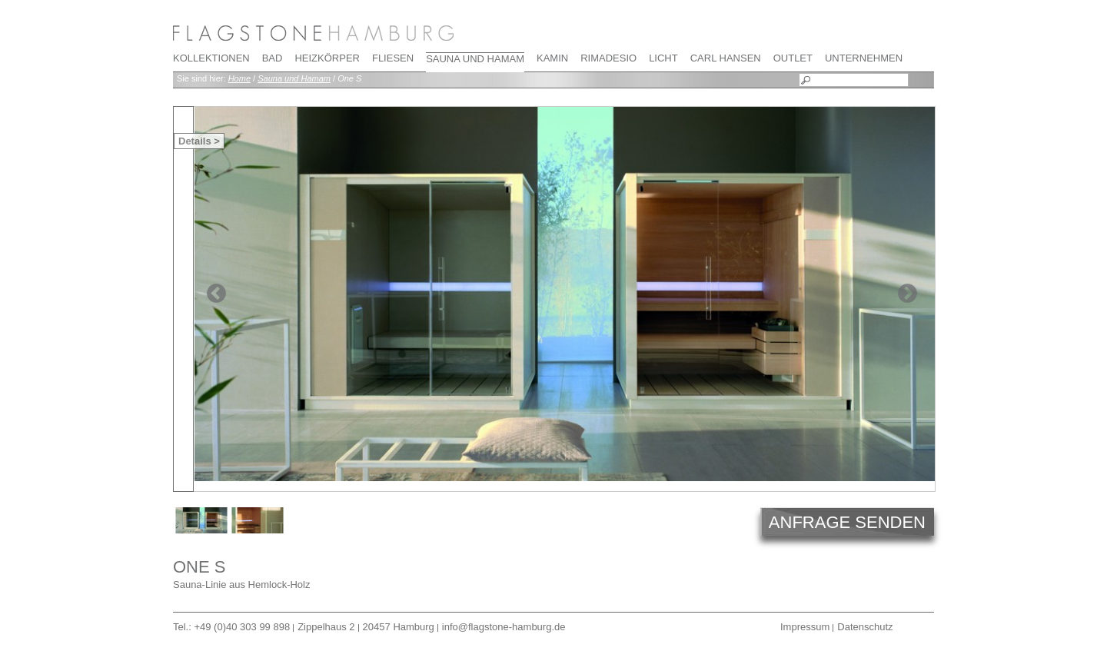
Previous (216, 293)
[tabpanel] (564, 294)
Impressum (804, 627)
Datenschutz (865, 627)
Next (907, 293)
